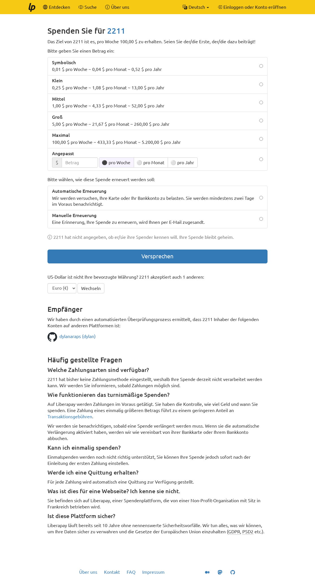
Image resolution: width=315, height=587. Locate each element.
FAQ (131, 572)
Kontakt (112, 572)
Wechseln (91, 288)
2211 (116, 30)
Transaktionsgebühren (70, 416)
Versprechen (157, 256)
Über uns (88, 572)
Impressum (153, 572)
